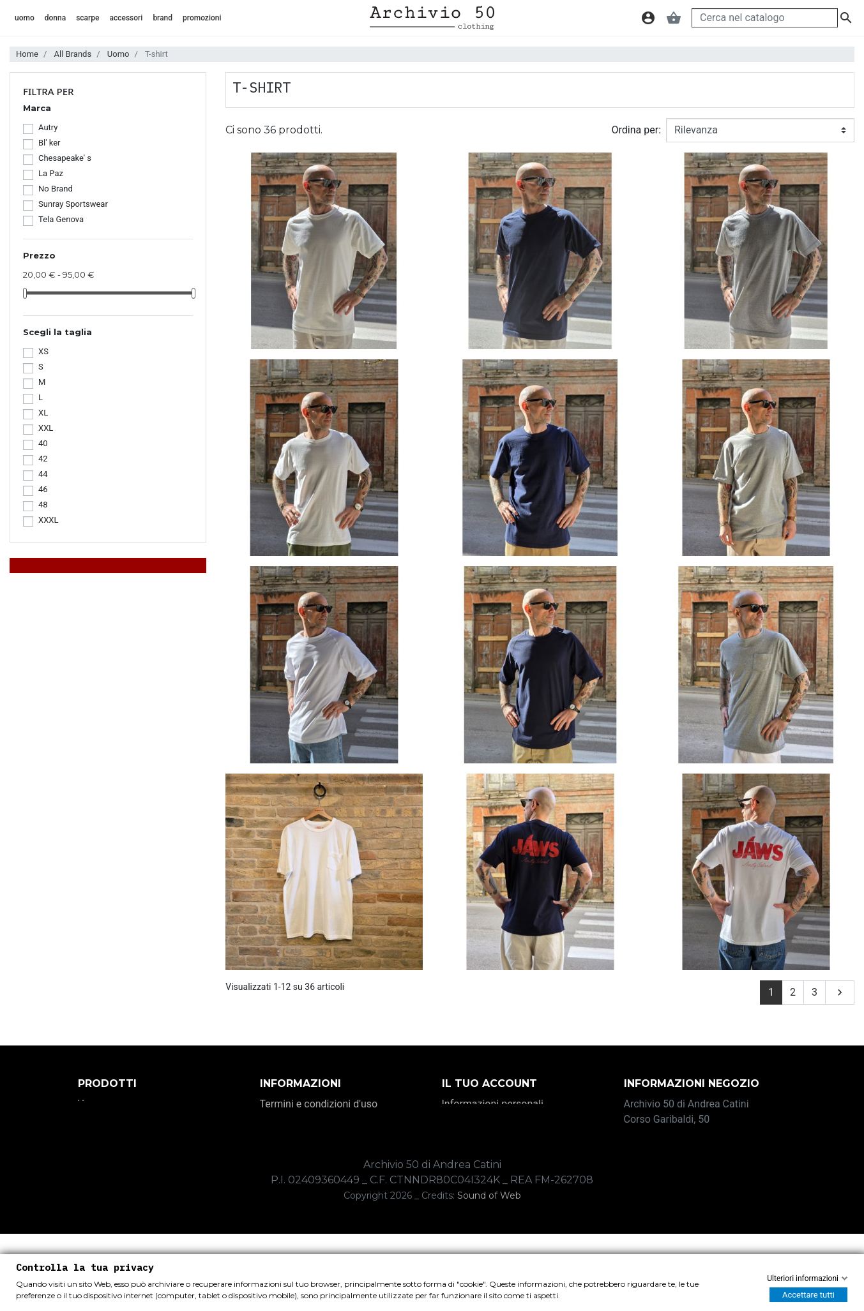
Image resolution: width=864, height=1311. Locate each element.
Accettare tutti (808, 1295)
